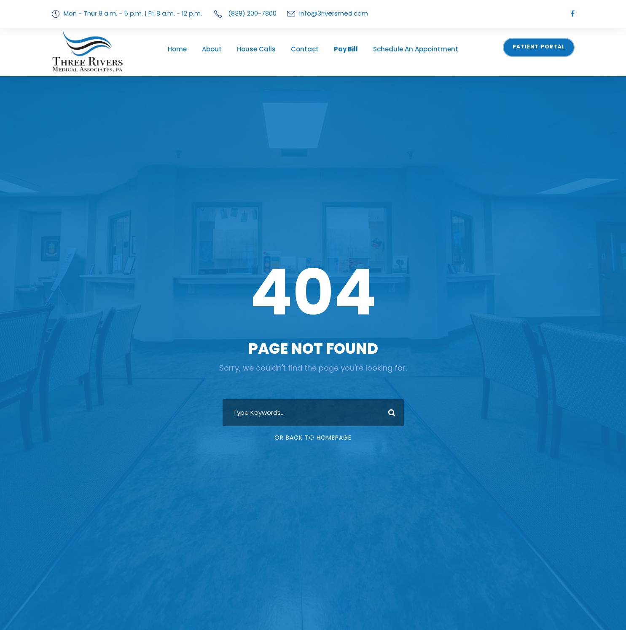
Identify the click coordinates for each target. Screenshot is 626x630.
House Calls (264, 49)
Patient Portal (540, 47)
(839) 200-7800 (243, 13)
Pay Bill (344, 49)
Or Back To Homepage (313, 437)
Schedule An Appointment (407, 49)
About (223, 49)
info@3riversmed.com (318, 13)
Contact (307, 49)
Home (191, 49)
